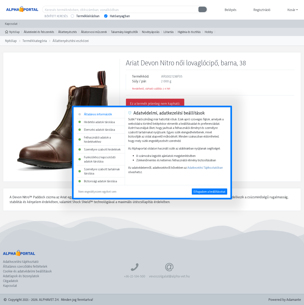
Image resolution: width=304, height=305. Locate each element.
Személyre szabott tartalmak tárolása (99, 171)
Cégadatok (10, 281)
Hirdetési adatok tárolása (96, 122)
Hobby (209, 32)
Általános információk (95, 114)
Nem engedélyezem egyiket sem (97, 191)
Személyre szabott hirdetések (99, 149)
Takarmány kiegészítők (124, 32)
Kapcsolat (11, 24)
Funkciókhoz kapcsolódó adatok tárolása (97, 159)
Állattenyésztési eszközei (71, 41)
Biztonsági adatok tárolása (97, 181)
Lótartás (169, 32)
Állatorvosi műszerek (94, 32)
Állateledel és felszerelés (39, 32)
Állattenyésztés (67, 32)
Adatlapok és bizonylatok (21, 276)
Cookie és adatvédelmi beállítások (27, 271)
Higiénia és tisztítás (189, 32)
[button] (230, 10)
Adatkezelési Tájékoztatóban (205, 167)
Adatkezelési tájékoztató (21, 261)
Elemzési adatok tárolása (96, 130)
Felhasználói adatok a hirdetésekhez (94, 139)
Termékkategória (35, 41)
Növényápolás (151, 32)
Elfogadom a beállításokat (209, 191)
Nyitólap (12, 31)
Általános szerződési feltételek (25, 266)
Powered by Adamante (284, 299)
